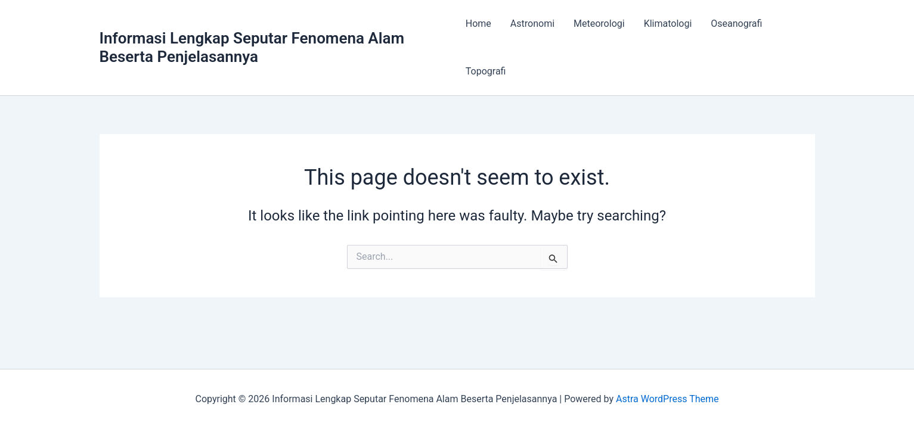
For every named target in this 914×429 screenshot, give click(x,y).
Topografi (486, 71)
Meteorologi (599, 23)
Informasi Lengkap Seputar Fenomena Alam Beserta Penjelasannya (252, 47)
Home (478, 23)
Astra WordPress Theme (667, 399)
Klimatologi (668, 23)
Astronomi (532, 23)
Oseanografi (736, 23)
